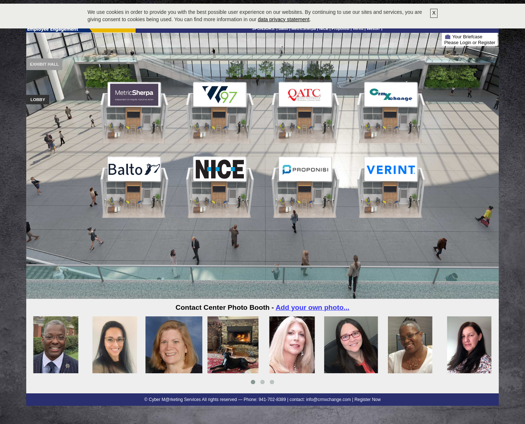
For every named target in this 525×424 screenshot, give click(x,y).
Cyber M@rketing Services (175, 399)
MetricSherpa (303, 28)
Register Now (367, 399)
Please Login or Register (469, 42)
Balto (283, 28)
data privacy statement (284, 19)
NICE (323, 28)
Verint (358, 28)
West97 (373, 28)
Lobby (38, 99)
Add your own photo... (313, 307)
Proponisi (341, 28)
